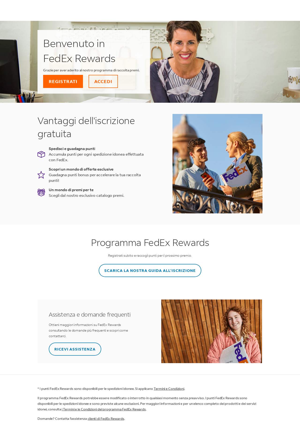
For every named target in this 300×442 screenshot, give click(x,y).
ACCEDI (103, 81)
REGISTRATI (63, 81)
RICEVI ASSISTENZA (75, 349)
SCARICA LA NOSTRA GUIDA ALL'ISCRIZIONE (150, 270)
